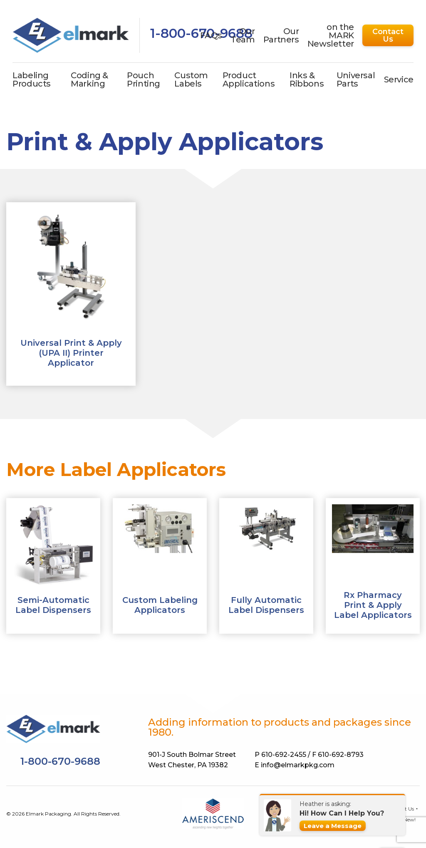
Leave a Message (333, 826)
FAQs (211, 35)
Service (399, 79)
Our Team (242, 35)
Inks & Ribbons (307, 79)
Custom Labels (191, 79)
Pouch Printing (143, 79)
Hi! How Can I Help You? (342, 813)
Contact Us (388, 35)
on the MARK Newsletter (330, 35)
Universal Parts (356, 79)
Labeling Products (31, 79)
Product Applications (249, 79)
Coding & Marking (89, 79)
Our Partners (281, 35)
